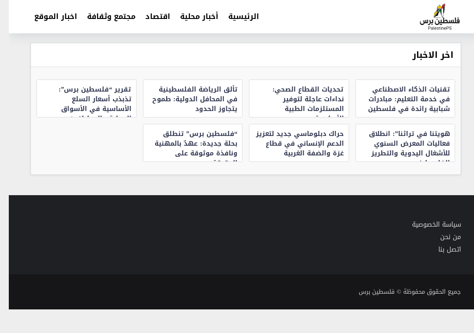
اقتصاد (149, 16)
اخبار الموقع (47, 16)
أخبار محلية (190, 16)
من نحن (441, 237)
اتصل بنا (441, 249)
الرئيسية (234, 16)
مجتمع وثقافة (102, 16)
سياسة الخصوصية (427, 224)
